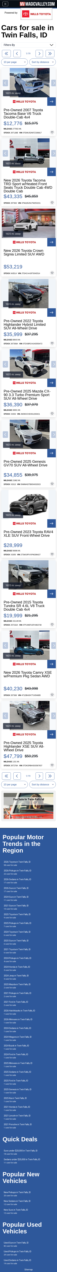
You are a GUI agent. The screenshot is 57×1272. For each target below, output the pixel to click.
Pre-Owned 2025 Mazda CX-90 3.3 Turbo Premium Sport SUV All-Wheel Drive (27, 394)
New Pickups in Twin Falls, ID (17, 1194)
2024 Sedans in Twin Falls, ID (17, 1030)
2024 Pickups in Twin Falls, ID (17, 960)
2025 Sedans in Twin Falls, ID (17, 1073)
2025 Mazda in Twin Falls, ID (17, 986)
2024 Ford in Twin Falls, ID (16, 1056)
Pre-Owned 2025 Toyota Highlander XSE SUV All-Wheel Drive (24, 746)
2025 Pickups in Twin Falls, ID (17, 925)
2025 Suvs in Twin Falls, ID (16, 942)
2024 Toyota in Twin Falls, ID (17, 933)
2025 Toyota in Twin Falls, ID (17, 916)
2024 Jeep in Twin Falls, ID (16, 977)
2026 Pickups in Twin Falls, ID (17, 872)
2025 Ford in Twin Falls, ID (16, 1082)
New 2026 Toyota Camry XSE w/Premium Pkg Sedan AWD (28, 674)
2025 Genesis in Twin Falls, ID (17, 1091)
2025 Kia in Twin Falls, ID (15, 1100)
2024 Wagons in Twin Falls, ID (18, 1038)
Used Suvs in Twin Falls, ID (16, 1244)
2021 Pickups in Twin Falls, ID (17, 995)
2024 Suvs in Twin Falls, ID (16, 898)
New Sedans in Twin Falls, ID (17, 1202)
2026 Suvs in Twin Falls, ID (16, 890)
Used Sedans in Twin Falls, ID (17, 1262)
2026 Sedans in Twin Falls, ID (17, 881)
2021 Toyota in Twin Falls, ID (17, 951)
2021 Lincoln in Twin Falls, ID (17, 1117)
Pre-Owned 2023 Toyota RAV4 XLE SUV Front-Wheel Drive (28, 533)
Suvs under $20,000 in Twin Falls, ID (21, 1152)
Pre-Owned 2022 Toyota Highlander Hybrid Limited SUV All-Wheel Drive (25, 324)
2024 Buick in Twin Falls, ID (16, 1047)
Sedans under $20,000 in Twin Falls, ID (22, 1161)
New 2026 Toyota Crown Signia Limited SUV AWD (24, 252)
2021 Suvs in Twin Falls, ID (16, 907)
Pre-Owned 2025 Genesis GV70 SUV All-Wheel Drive (25, 463)
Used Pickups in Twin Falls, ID (17, 1253)
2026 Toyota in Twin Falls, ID (17, 863)
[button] (5, 83)
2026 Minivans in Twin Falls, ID (18, 1021)
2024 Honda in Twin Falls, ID (17, 968)
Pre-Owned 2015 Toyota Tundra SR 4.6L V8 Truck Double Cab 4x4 (24, 605)
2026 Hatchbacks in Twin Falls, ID (19, 1012)
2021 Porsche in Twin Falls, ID (18, 1126)
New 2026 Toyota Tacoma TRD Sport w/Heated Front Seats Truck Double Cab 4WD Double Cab (28, 186)
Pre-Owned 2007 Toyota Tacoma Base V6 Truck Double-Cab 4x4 (23, 113)
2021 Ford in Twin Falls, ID (16, 1003)
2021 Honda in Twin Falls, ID (17, 1108)
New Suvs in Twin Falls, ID (16, 1211)
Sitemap (28, 1269)
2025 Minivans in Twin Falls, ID (18, 1065)
